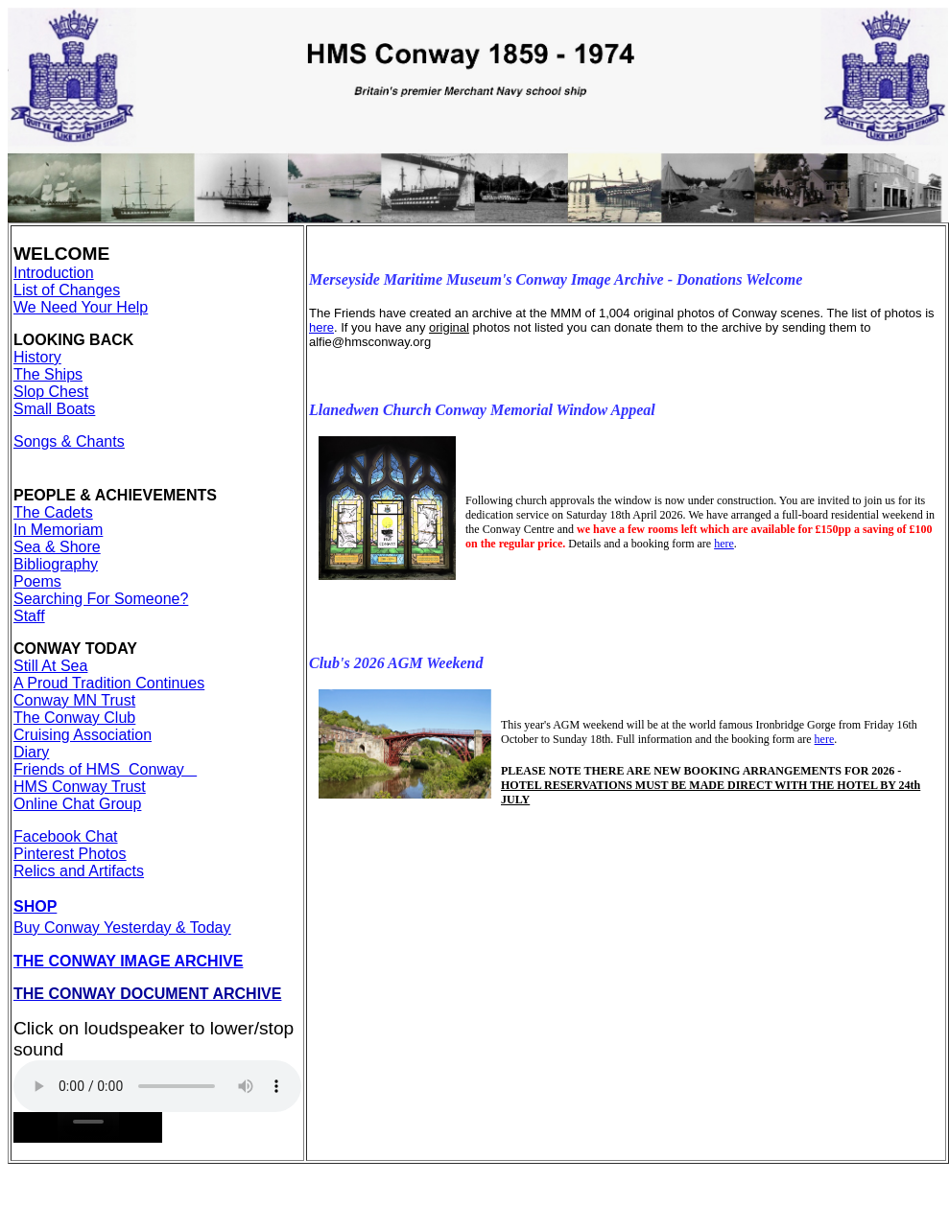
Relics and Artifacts (78, 871)
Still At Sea (50, 666)
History (37, 357)
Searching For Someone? (100, 599)
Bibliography (55, 564)
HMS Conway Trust (79, 786)
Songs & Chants (69, 441)
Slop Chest (50, 391)
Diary (31, 752)
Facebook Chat (65, 836)
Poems (37, 581)
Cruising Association (82, 735)
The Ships (48, 374)
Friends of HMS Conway (105, 769)
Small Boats (54, 409)
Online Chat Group (77, 804)
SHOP (35, 906)
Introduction (53, 273)
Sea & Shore (57, 547)
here (321, 327)
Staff (29, 616)
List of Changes (66, 290)
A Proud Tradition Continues (108, 683)
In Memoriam (58, 530)
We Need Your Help (80, 307)
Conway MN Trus (72, 700)
